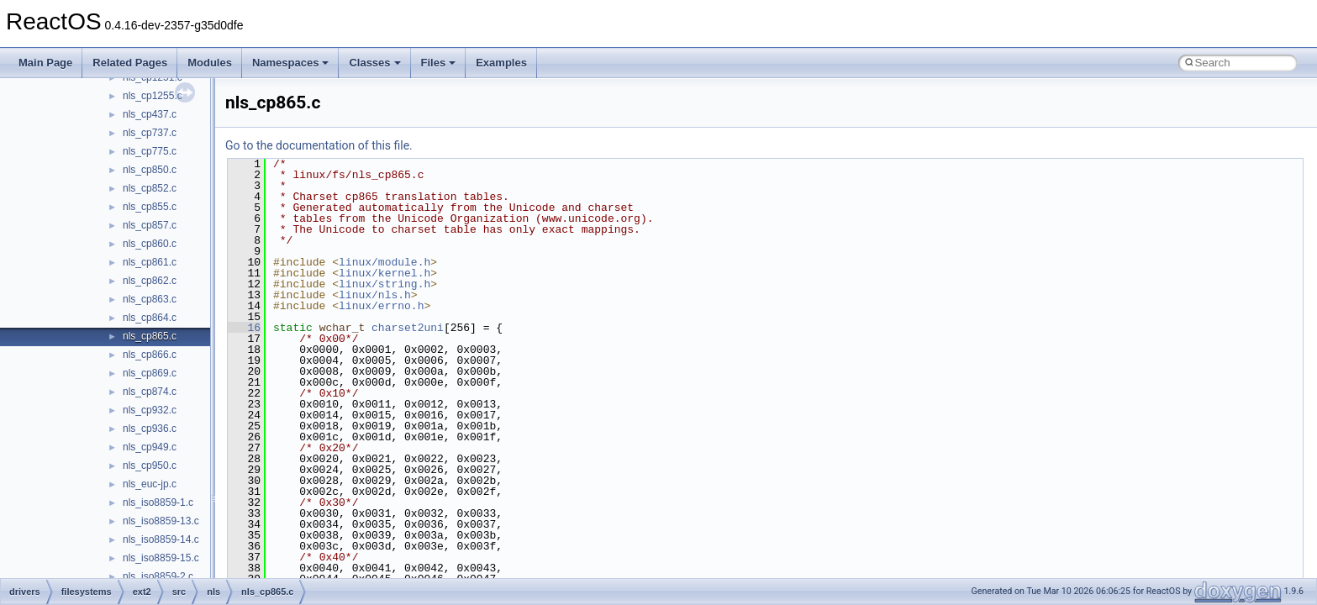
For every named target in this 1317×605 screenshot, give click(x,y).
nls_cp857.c (149, 225)
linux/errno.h (381, 305)
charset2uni (407, 327)
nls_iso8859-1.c (158, 502)
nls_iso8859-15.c (161, 558)
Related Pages (129, 62)
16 (244, 327)
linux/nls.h (375, 294)
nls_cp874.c (149, 391)
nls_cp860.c (149, 244)
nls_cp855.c (149, 207)
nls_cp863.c (149, 299)
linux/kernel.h (384, 273)
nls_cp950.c (149, 465)
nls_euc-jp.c (149, 484)
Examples (501, 62)
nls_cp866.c (149, 354)
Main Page (45, 62)
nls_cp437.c (149, 114)
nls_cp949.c (149, 447)
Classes (374, 62)
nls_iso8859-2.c (158, 576)
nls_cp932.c (149, 410)
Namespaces (290, 62)
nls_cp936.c (149, 428)
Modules (209, 62)
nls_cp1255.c (152, 96)
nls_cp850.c (149, 170)
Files (438, 62)
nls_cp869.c (149, 373)
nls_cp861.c (149, 262)
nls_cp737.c (149, 133)
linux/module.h (384, 262)
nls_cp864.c (149, 318)
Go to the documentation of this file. (319, 145)
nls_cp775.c (149, 151)
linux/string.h (384, 284)
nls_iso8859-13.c (161, 521)
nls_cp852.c (149, 188)
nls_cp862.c (149, 281)
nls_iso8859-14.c (161, 539)
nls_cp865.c (149, 336)
